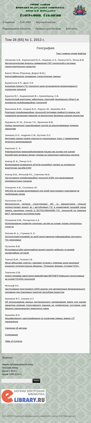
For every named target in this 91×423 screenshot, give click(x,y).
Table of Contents (13, 341)
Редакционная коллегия (17, 28)
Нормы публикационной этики (17, 364)
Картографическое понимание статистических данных (33, 76)
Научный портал (45, 22)
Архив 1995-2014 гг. (12, 374)
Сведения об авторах (16, 328)
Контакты (71, 28)
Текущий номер (10, 367)
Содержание (11, 334)
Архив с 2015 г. (9, 371)
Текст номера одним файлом (71, 53)
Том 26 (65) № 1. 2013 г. (25, 40)
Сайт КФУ (25, 22)
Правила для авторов (48, 28)
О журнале (9, 22)
